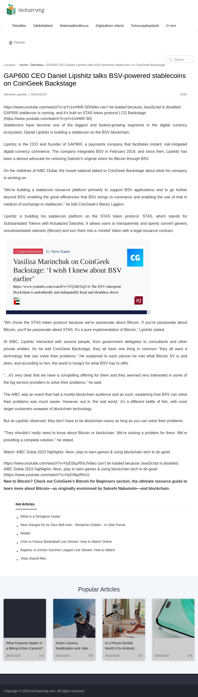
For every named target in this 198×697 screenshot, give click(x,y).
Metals (25, 533)
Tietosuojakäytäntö (145, 26)
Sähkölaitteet (43, 26)
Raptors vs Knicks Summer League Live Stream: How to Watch (67, 550)
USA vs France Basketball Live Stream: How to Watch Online (66, 541)
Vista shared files (33, 558)
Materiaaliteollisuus (74, 26)
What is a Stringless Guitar (40, 516)
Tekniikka (19, 26)
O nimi (171, 26)
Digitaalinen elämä (110, 26)
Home (24, 65)
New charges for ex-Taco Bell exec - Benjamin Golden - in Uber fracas (72, 525)
